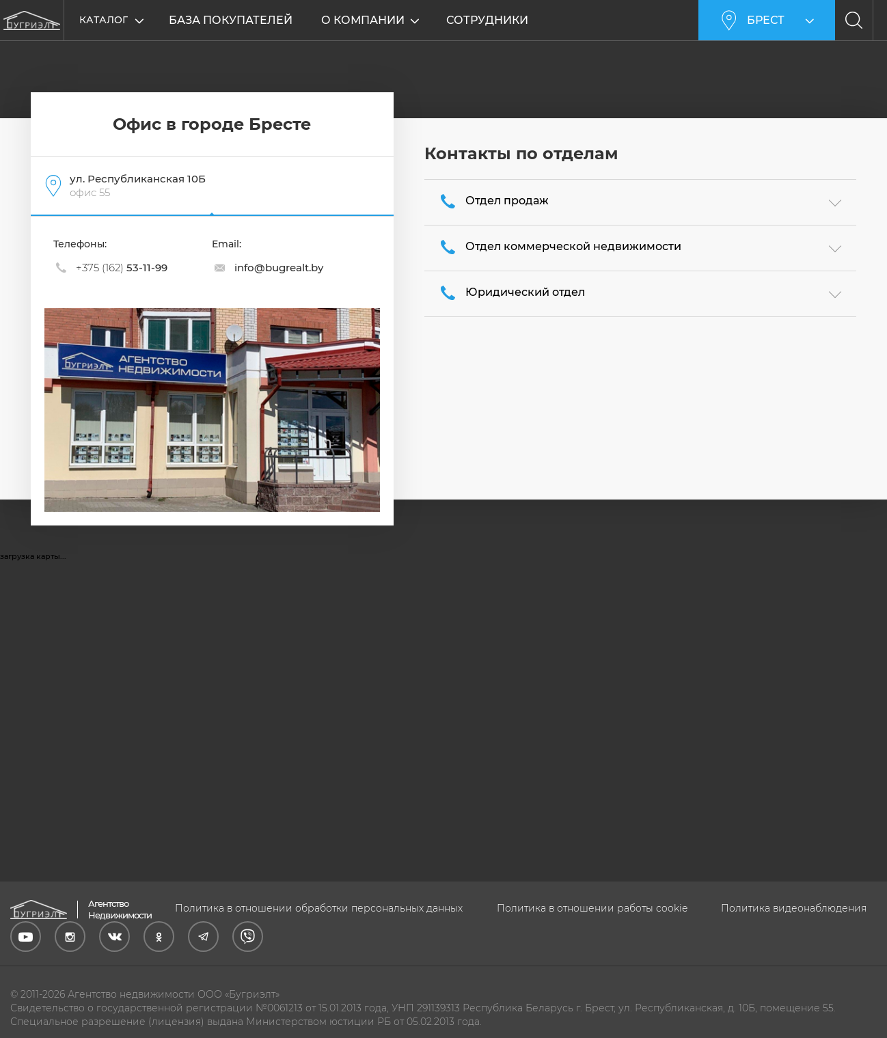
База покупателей (230, 20)
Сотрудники (488, 20)
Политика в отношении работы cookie (592, 908)
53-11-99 (121, 267)
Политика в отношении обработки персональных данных (319, 908)
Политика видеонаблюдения (793, 908)
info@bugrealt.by (278, 267)
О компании (363, 20)
